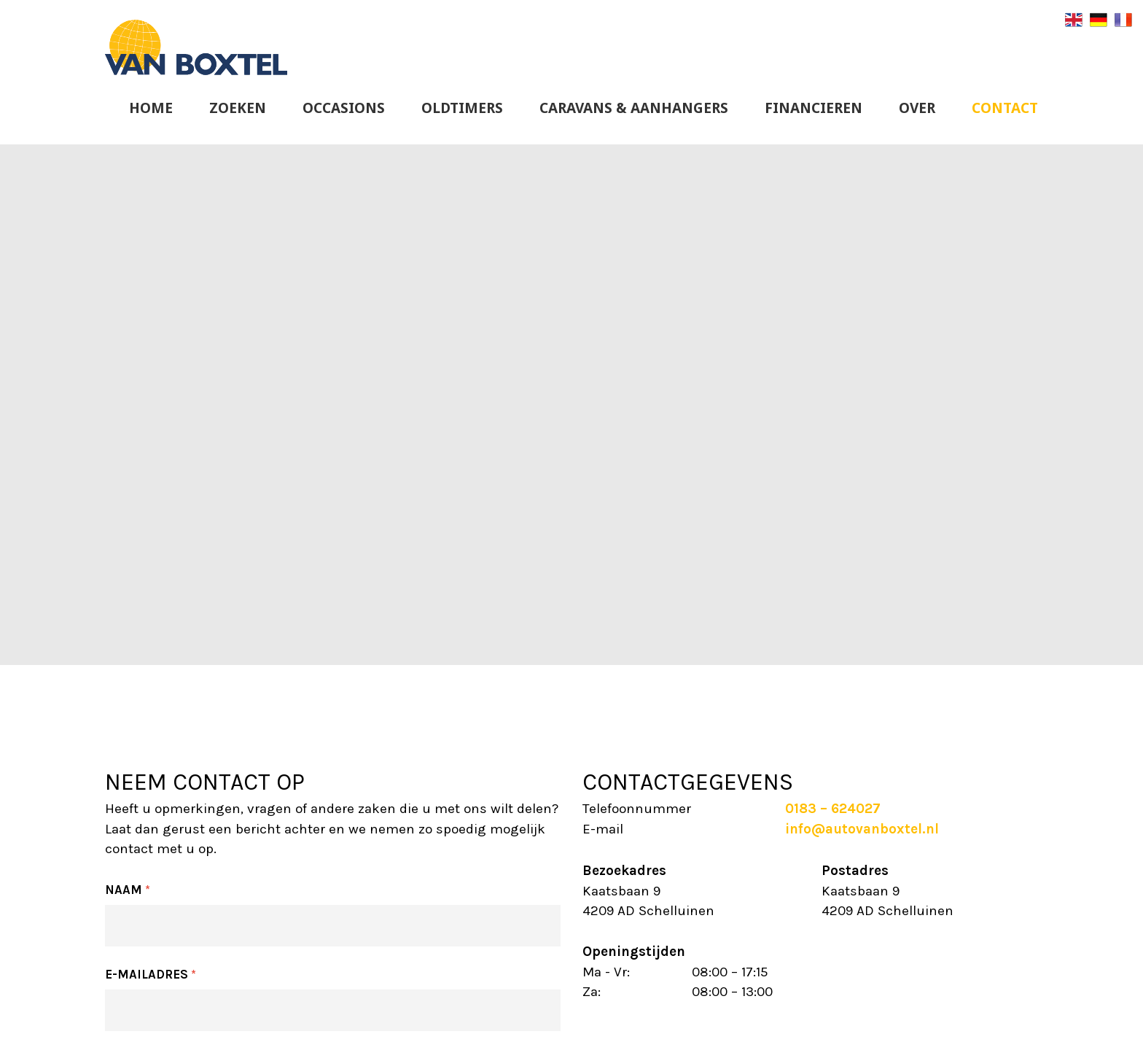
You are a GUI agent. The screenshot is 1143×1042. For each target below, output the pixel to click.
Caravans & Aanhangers (633, 107)
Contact (1005, 107)
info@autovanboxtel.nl (862, 829)
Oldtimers (462, 107)
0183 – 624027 (833, 809)
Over (917, 107)
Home (151, 107)
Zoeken (237, 107)
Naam (127, 889)
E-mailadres (150, 974)
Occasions (344, 107)
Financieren (813, 107)
